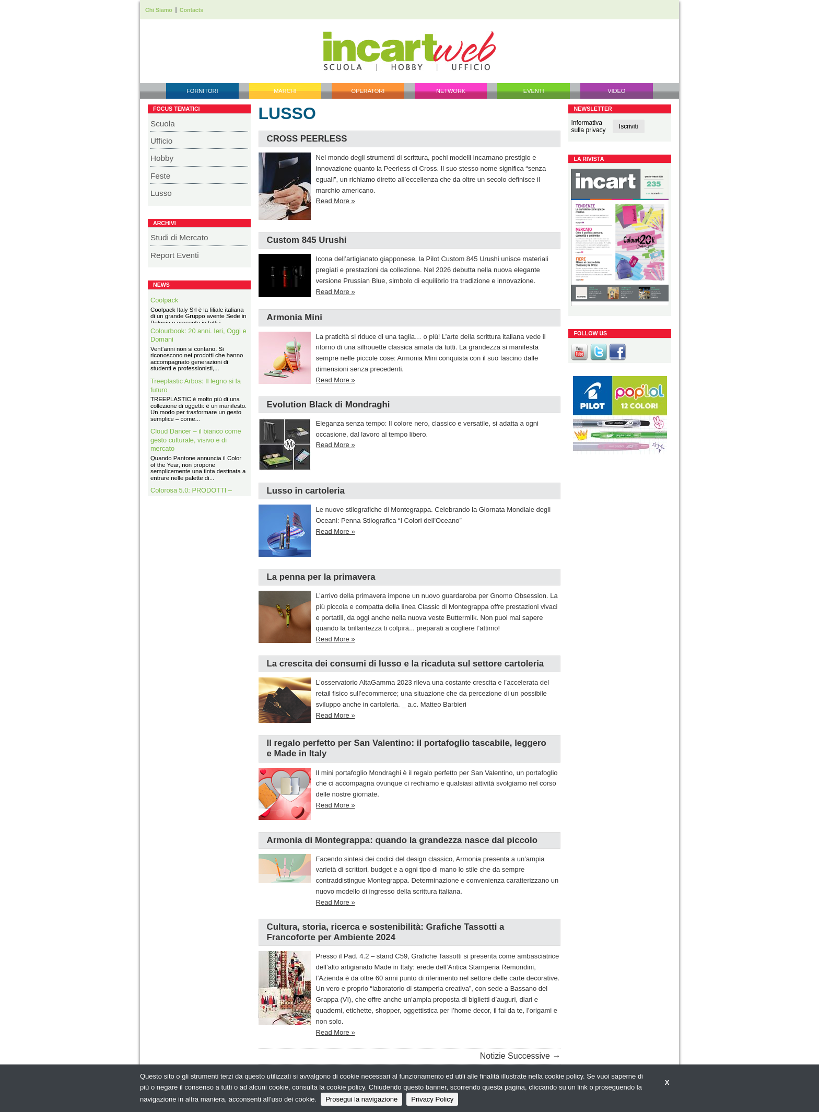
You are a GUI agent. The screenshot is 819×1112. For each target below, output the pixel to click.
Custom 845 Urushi (307, 240)
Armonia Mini (294, 317)
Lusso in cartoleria (306, 491)
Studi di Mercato (179, 237)
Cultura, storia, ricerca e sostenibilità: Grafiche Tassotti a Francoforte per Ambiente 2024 (386, 932)
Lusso (161, 193)
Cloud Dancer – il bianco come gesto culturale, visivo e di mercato (195, 450)
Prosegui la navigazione (361, 1099)
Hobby (161, 158)
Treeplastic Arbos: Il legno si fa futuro (195, 396)
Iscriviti (628, 126)
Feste (160, 175)
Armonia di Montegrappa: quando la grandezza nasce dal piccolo (402, 840)
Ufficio (161, 140)
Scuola (162, 123)
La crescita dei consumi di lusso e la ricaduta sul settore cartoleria (405, 664)
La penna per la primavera (321, 577)
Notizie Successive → (520, 1055)
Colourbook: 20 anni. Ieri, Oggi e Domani (198, 346)
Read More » (335, 201)
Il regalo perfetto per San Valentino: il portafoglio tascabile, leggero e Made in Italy (406, 748)
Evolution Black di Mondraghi (328, 404)
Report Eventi (174, 255)
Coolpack (164, 300)
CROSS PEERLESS (307, 139)
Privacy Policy (432, 1099)
